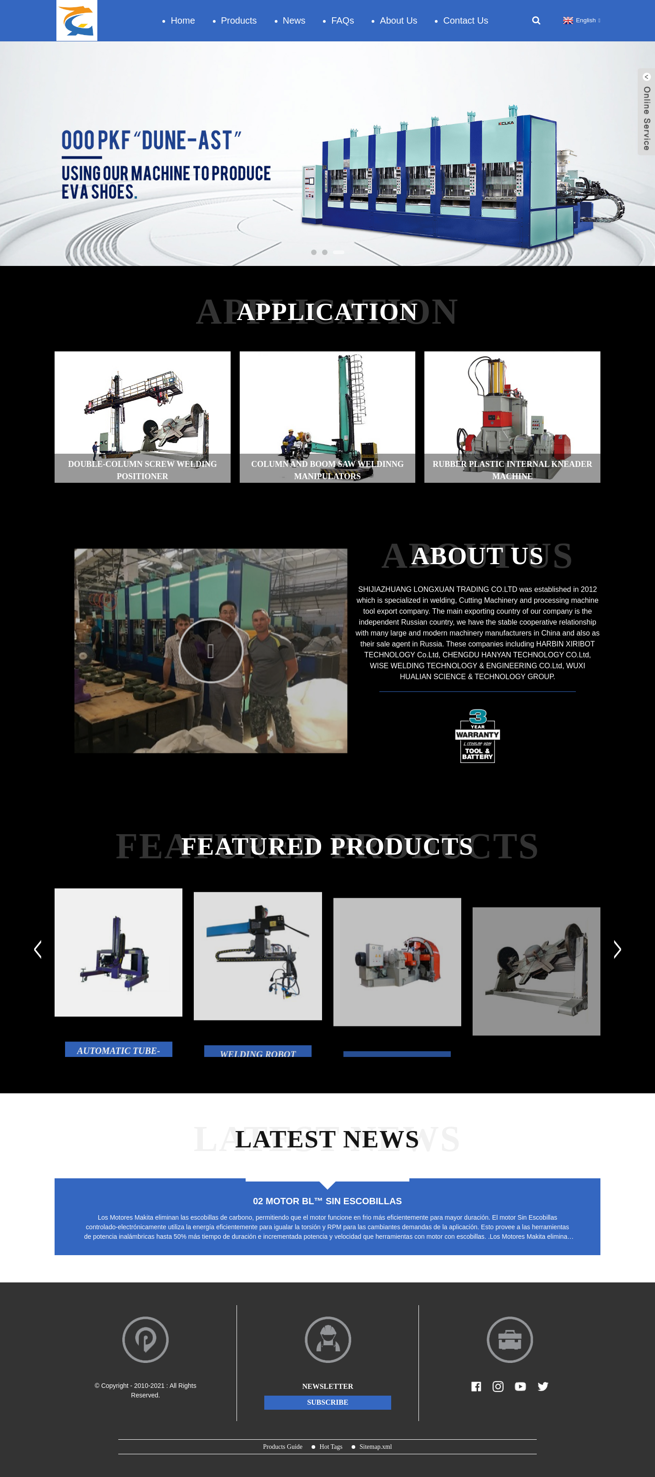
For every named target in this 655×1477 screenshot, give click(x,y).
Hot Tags (331, 1446)
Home (183, 20)
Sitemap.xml (376, 1446)
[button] (314, 252)
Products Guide (282, 1446)
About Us (398, 20)
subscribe (327, 1402)
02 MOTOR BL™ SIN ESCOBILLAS (327, 1201)
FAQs (342, 20)
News (294, 20)
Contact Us (465, 20)
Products (239, 20)
